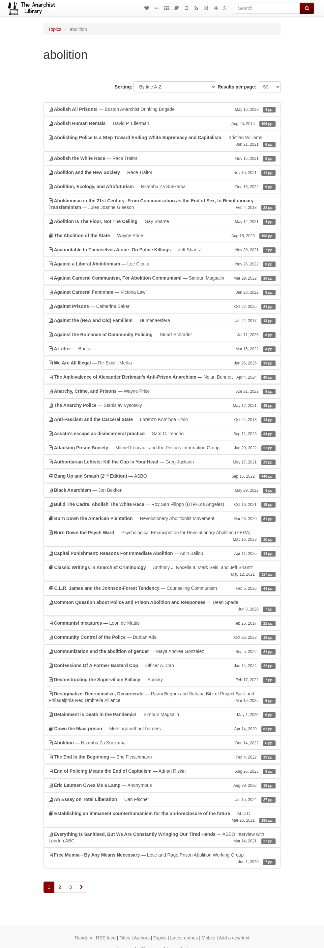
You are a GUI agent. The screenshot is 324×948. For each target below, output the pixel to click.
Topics (55, 29)
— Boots (162, 348)
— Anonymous (162, 785)
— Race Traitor (162, 158)
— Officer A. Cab (162, 665)
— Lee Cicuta (162, 264)
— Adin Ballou (162, 553)
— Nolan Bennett (162, 377)
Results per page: (237, 86)
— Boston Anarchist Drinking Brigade (162, 109)
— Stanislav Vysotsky (162, 405)
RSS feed (106, 937)
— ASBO (162, 475)
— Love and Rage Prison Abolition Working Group (162, 858)
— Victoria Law (162, 292)
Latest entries (184, 937)
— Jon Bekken (162, 490)
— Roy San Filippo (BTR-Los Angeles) (162, 504)
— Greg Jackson (162, 462)
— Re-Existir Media (162, 363)
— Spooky (162, 679)
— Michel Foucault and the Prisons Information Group (162, 447)
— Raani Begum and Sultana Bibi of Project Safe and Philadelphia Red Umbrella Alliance (162, 697)
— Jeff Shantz (162, 249)
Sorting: (124, 86)
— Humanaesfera (162, 320)
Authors (142, 937)
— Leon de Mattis (162, 623)
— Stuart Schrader (162, 334)
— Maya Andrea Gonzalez (162, 651)
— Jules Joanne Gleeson (162, 204)
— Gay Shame (162, 221)
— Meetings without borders (162, 728)
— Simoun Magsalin (162, 278)
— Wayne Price (162, 235)
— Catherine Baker (162, 306)
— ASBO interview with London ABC (162, 838)
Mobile (208, 937)
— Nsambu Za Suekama (162, 186)
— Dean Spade (162, 606)
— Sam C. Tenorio (162, 433)
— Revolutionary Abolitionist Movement (162, 518)
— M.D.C (162, 817)
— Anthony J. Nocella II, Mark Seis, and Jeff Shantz (162, 571)
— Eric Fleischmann (162, 757)
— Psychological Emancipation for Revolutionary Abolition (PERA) (162, 536)
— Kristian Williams (162, 141)
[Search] (267, 8)
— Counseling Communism (162, 588)
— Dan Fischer (162, 799)
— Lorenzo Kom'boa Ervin (162, 419)
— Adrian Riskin (162, 771)
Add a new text (234, 937)
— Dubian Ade (162, 637)
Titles (124, 937)
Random (83, 937)
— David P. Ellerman (162, 123)
